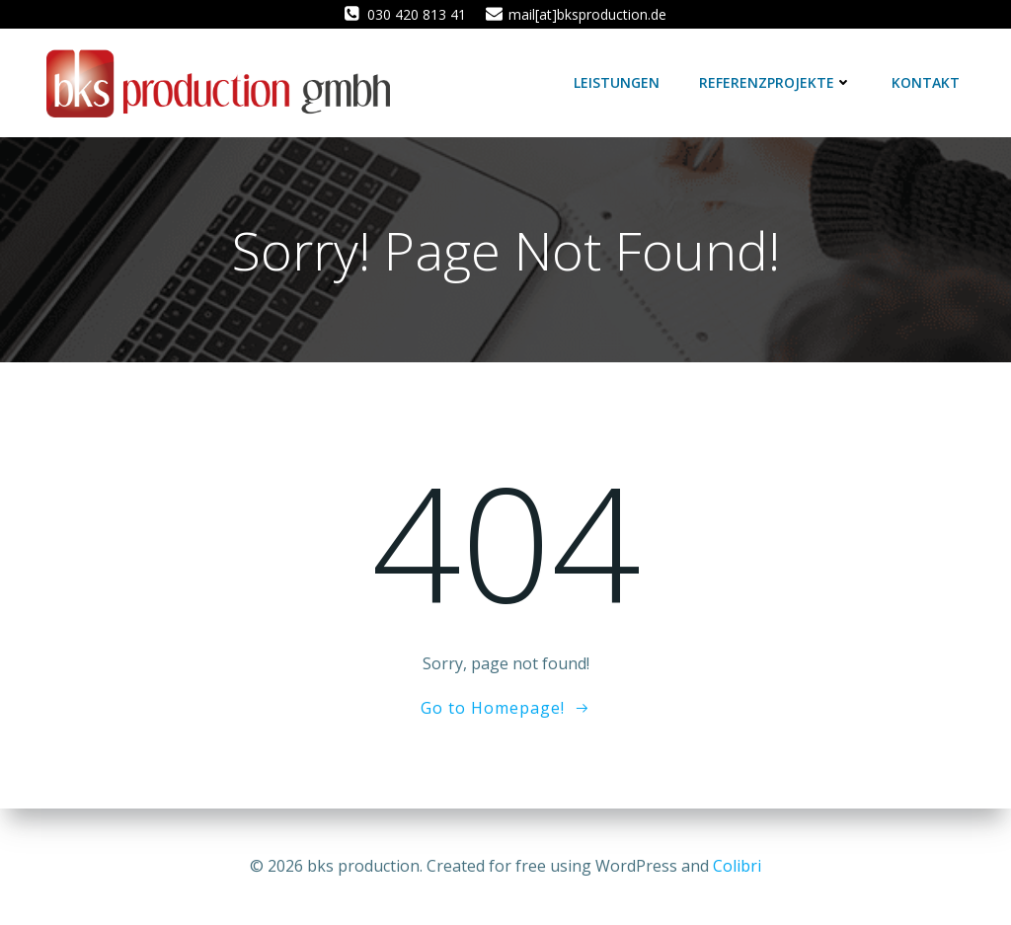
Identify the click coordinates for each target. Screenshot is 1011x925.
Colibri (737, 866)
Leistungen (617, 82)
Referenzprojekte (775, 82)
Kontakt (926, 82)
